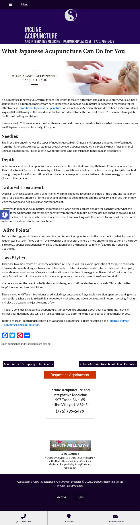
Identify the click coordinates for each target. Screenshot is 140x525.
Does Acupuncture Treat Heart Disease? (108, 364)
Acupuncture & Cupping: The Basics (29, 364)
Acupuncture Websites (30, 481)
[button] (4, 214)
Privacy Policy (74, 485)
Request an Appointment (70, 375)
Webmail (62, 497)
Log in (80, 497)
